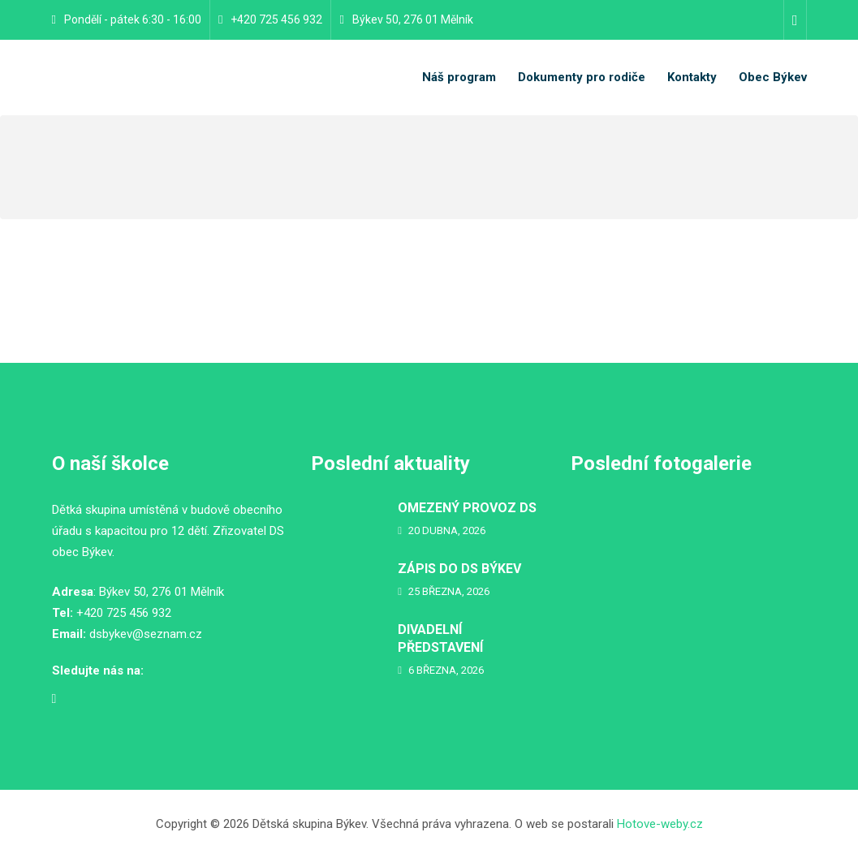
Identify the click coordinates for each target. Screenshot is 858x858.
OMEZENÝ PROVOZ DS (467, 507)
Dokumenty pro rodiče (581, 77)
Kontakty (692, 77)
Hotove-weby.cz (660, 824)
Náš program (459, 77)
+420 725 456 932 (276, 19)
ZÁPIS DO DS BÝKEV (459, 568)
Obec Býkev (773, 77)
